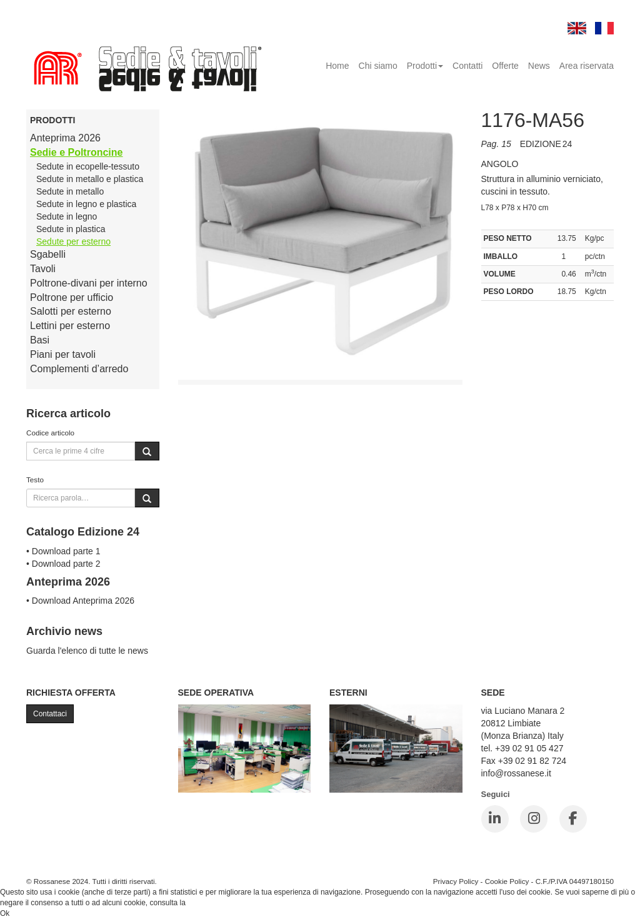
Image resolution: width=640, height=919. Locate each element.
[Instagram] (534, 819)
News (539, 66)
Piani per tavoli (63, 354)
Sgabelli (48, 254)
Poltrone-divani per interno (89, 283)
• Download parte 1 (63, 551)
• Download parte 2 (63, 564)
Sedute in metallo (70, 191)
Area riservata (586, 66)
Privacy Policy (456, 881)
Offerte (505, 66)
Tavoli (43, 268)
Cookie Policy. (211, 902)
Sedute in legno (66, 216)
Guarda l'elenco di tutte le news (87, 651)
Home (337, 66)
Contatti (467, 66)
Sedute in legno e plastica (86, 204)
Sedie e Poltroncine (76, 152)
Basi (39, 340)
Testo (35, 479)
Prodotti (425, 66)
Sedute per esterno (73, 241)
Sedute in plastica (71, 229)
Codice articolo (50, 433)
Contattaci (50, 713)
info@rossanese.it (516, 773)
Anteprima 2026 (65, 138)
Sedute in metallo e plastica (89, 179)
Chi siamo (378, 66)
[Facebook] (573, 819)
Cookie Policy (507, 881)
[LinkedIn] (495, 819)
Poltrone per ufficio (71, 297)
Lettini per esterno (70, 325)
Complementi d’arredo (79, 368)
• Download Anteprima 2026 (80, 601)
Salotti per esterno (70, 311)
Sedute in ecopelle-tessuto (87, 166)
